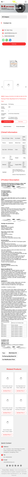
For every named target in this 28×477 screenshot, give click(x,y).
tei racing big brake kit (9, 356)
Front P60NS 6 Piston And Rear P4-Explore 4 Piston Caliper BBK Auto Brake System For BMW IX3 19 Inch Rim (20, 408)
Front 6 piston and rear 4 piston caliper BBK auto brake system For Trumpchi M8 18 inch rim (7, 386)
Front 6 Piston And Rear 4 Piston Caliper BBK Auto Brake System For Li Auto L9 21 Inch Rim (7, 430)
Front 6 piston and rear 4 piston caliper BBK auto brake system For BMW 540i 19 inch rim (7, 408)
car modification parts (8, 359)
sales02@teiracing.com (10, 33)
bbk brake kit (13, 353)
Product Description (20, 126)
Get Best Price (7, 121)
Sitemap (12, 470)
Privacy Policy (5, 470)
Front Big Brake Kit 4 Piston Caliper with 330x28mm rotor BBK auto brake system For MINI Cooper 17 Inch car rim (21, 386)
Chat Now (14, 44)
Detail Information (7, 126)
